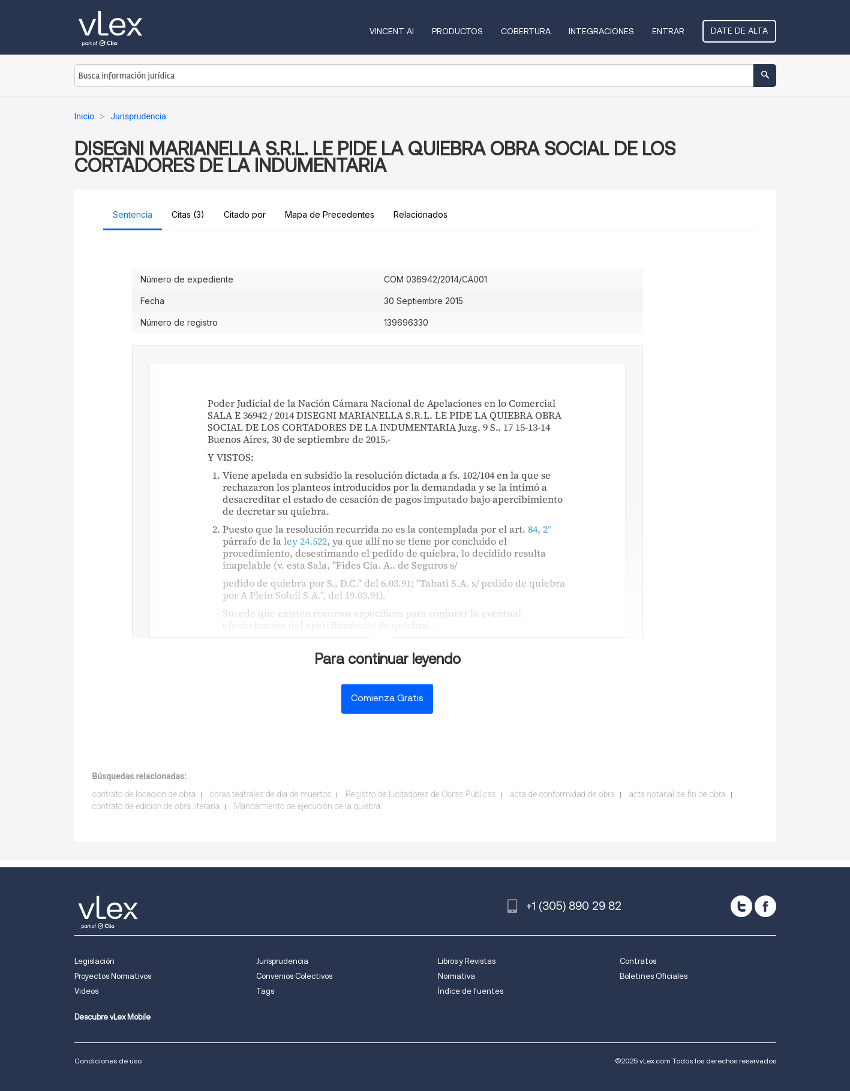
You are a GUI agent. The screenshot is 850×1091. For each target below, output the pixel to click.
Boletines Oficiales (653, 976)
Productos (457, 31)
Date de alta (739, 30)
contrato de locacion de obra (144, 794)
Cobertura (526, 31)
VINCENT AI (392, 31)
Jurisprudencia (282, 961)
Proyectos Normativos (112, 976)
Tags (265, 991)
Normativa (456, 976)
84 (532, 529)
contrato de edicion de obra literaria (156, 806)
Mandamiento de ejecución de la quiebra (307, 806)
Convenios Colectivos (294, 976)
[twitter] (741, 906)
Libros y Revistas (466, 961)
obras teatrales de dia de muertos (270, 794)
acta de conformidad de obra (562, 794)
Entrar (668, 31)
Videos (86, 991)
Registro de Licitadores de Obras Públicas (421, 794)
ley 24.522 (305, 541)
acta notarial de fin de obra (677, 794)
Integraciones (601, 31)
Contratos (638, 961)
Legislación (94, 961)
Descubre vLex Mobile (112, 1016)
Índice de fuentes (470, 991)
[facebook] (765, 906)
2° (547, 529)
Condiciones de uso (108, 1061)
